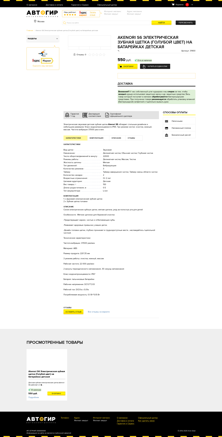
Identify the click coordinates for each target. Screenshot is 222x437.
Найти (161, 23)
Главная (30, 30)
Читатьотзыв (93, 13)
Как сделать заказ (146, 421)
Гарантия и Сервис (80, 5)
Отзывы (131, 138)
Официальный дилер (107, 5)
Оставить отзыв (73, 312)
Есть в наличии (145, 60)
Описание (116, 138)
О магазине (32, 5)
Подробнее (33, 397)
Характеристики (73, 138)
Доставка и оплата (54, 5)
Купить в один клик (157, 66)
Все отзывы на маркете (99, 312)
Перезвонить (186, 23)
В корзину (129, 66)
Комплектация (96, 138)
